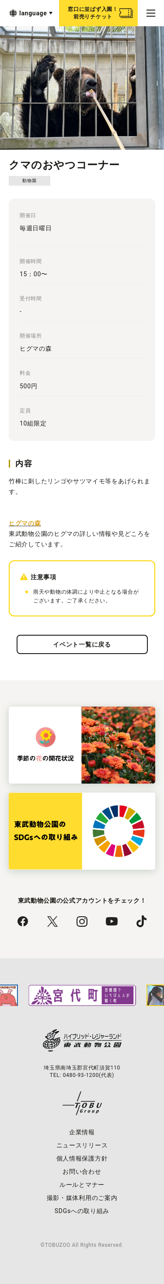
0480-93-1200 (81, 1075)
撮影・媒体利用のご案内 (82, 1197)
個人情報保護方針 (82, 1158)
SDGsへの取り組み (82, 1210)
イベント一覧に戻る (82, 644)
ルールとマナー (82, 1184)
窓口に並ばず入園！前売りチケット (93, 13)
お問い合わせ (82, 1171)
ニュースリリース (82, 1145)
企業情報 (82, 1132)
